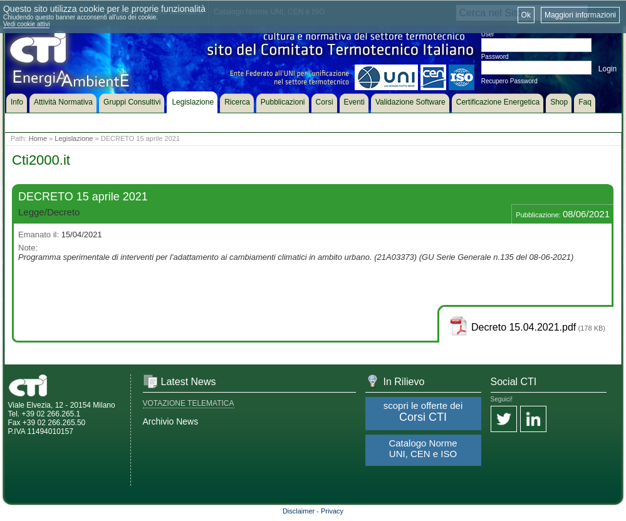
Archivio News (171, 421)
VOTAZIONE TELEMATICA (188, 403)
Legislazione (74, 138)
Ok (526, 15)
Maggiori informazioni (580, 15)
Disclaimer (299, 511)
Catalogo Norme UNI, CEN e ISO (423, 448)
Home (38, 138)
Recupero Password (509, 81)
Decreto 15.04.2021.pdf (523, 327)
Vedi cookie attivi (26, 24)
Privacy (332, 511)
